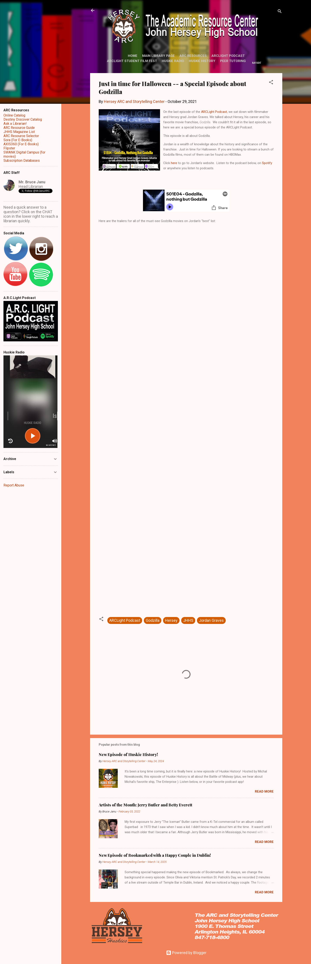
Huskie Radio (173, 61)
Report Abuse (13, 485)
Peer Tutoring (233, 61)
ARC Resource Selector (21, 136)
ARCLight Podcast (228, 56)
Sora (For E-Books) (17, 140)
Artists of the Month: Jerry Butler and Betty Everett (145, 804)
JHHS (188, 620)
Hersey (171, 620)
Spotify (267, 163)
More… (258, 63)
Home (132, 56)
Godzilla (152, 620)
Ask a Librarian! (15, 123)
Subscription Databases (21, 160)
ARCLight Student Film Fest (132, 61)
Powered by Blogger (186, 952)
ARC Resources (193, 56)
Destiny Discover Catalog (22, 119)
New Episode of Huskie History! (128, 754)
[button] (271, 83)
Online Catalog (14, 115)
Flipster (9, 148)
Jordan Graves (211, 620)
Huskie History (202, 61)
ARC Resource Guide (19, 128)
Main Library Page (158, 56)
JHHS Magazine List (19, 132)
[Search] (279, 11)
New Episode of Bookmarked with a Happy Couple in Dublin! (155, 855)
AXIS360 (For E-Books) (21, 144)
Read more (264, 791)
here (174, 163)
